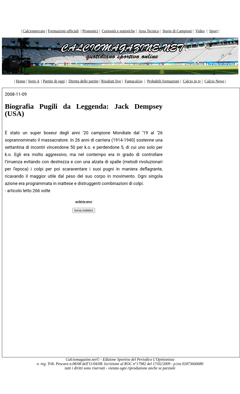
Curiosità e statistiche (118, 31)
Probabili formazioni (163, 81)
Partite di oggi (54, 81)
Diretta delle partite (83, 81)
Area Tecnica (148, 31)
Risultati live (111, 81)
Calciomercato (34, 31)
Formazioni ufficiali (63, 31)
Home (20, 81)
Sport (213, 31)
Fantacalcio (134, 81)
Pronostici (90, 31)
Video (200, 31)
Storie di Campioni (177, 31)
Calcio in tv (192, 81)
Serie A (33, 81)
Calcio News (214, 81)
